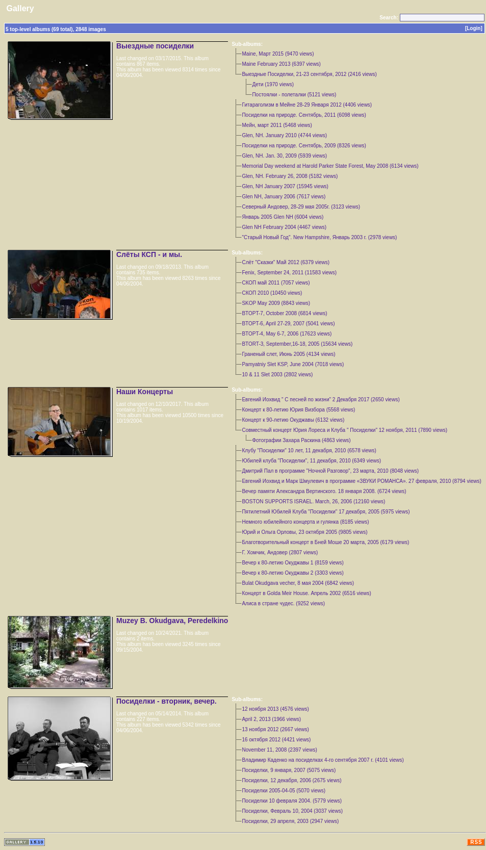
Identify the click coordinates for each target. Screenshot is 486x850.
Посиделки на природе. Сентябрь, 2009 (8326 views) (304, 145)
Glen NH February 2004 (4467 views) (284, 227)
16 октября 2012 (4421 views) (276, 739)
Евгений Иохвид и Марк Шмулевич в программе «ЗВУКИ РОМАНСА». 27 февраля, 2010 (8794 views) (361, 481)
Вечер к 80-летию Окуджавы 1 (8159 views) (292, 562)
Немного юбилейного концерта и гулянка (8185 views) (305, 522)
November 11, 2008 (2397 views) (279, 750)
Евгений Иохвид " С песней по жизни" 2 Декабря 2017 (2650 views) (320, 399)
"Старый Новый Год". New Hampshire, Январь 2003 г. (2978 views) (319, 237)
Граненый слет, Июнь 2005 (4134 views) (288, 354)
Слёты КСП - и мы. (149, 254)
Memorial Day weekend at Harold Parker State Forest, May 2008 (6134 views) (330, 166)
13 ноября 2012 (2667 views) (275, 729)
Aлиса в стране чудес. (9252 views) (283, 603)
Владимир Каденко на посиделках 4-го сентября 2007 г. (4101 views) (323, 760)
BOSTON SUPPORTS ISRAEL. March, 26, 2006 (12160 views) (313, 501)
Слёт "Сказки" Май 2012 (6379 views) (285, 262)
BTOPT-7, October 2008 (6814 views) (284, 313)
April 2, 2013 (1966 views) (271, 719)
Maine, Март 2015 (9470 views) (278, 54)
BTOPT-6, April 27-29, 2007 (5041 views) (288, 323)
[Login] (473, 28)
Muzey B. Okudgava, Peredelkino (172, 620)
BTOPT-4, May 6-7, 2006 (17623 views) (286, 334)
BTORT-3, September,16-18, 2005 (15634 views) (297, 344)
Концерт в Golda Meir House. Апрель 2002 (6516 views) (306, 593)
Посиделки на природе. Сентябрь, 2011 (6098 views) (304, 115)
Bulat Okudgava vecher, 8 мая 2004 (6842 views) (298, 583)
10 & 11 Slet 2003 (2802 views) (277, 374)
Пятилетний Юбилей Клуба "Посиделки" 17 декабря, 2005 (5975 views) (326, 511)
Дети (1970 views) (273, 84)
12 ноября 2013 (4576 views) (275, 709)
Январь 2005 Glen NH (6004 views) (282, 217)
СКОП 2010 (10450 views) (272, 293)
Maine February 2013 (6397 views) (281, 64)
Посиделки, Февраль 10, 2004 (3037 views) (292, 811)
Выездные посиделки (155, 46)
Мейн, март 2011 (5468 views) (277, 125)
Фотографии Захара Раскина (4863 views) (301, 440)
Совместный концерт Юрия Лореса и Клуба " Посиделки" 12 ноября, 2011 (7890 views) (344, 430)
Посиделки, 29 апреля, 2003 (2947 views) (290, 821)
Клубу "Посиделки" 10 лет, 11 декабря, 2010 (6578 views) (309, 450)
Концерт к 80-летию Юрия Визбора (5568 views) (298, 410)
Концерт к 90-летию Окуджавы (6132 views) (293, 420)
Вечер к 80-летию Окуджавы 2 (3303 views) (292, 573)
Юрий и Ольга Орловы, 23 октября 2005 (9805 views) (304, 532)
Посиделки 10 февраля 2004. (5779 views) (292, 801)
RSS (476, 842)
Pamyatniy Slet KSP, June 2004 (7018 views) (293, 364)
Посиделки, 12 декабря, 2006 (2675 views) (291, 780)
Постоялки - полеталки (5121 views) (294, 94)
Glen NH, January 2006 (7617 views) (283, 196)
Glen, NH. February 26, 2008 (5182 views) (290, 176)
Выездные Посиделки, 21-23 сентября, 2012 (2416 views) (309, 74)
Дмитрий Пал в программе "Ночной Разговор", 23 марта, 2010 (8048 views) (330, 471)
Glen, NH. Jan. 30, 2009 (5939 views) (284, 156)
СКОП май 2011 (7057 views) (276, 283)
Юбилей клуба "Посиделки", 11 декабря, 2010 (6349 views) (311, 460)
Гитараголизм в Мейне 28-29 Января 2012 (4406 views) (307, 105)
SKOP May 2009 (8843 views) (276, 303)
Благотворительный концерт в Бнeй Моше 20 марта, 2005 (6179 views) (325, 542)
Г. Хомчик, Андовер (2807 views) (280, 552)
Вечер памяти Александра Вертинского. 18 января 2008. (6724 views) (324, 491)
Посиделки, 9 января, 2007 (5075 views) (289, 770)
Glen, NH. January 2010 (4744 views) (284, 135)
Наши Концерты (144, 392)
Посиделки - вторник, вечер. (166, 701)
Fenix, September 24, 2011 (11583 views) (289, 272)
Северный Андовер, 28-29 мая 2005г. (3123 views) (301, 207)
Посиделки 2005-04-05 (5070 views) (283, 790)
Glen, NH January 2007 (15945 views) (285, 186)
